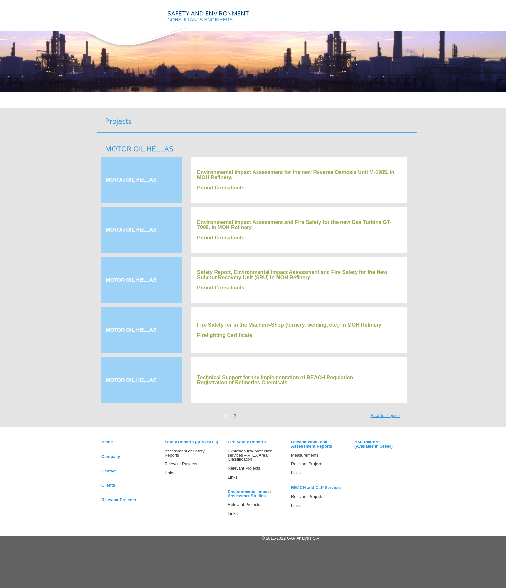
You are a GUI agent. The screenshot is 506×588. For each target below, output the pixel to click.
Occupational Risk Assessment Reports (311, 444)
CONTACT (254, 103)
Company (110, 456)
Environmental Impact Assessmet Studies (249, 493)
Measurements (305, 455)
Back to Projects (385, 415)
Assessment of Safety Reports (185, 453)
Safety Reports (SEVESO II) (191, 442)
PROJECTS (219, 103)
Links (169, 473)
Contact (109, 471)
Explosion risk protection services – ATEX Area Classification (250, 455)
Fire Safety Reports (247, 442)
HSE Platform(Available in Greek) (373, 444)
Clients (108, 485)
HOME (111, 103)
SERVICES (183, 103)
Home (107, 442)
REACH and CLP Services (316, 487)
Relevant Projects (118, 499)
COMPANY (147, 103)
